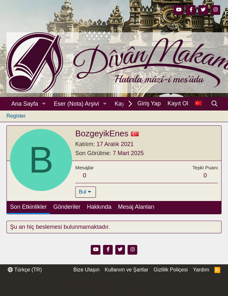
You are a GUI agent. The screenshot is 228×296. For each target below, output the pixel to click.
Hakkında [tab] (99, 207)
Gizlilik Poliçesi (170, 269)
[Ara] (215, 104)
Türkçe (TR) (25, 269)
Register (16, 116)
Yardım (201, 269)
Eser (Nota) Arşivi (76, 103)
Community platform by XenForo (114, 283)
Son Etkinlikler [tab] (28, 207)
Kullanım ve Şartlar (126, 269)
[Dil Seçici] (198, 103)
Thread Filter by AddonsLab (114, 289)
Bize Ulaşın (86, 269)
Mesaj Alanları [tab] (136, 207)
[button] (44, 104)
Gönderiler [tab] (66, 207)
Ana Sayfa (24, 103)
